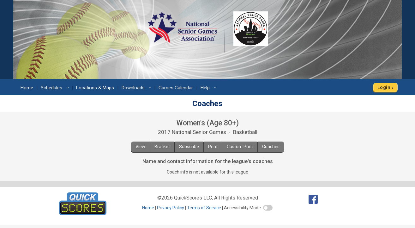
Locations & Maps (95, 88)
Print (213, 146)
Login (383, 87)
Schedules (56, 88)
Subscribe (189, 146)
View (140, 146)
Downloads (137, 88)
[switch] (268, 208)
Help (209, 88)
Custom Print (240, 146)
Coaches (271, 146)
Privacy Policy (170, 207)
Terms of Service (204, 207)
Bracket (162, 146)
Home (27, 88)
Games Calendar (176, 88)
